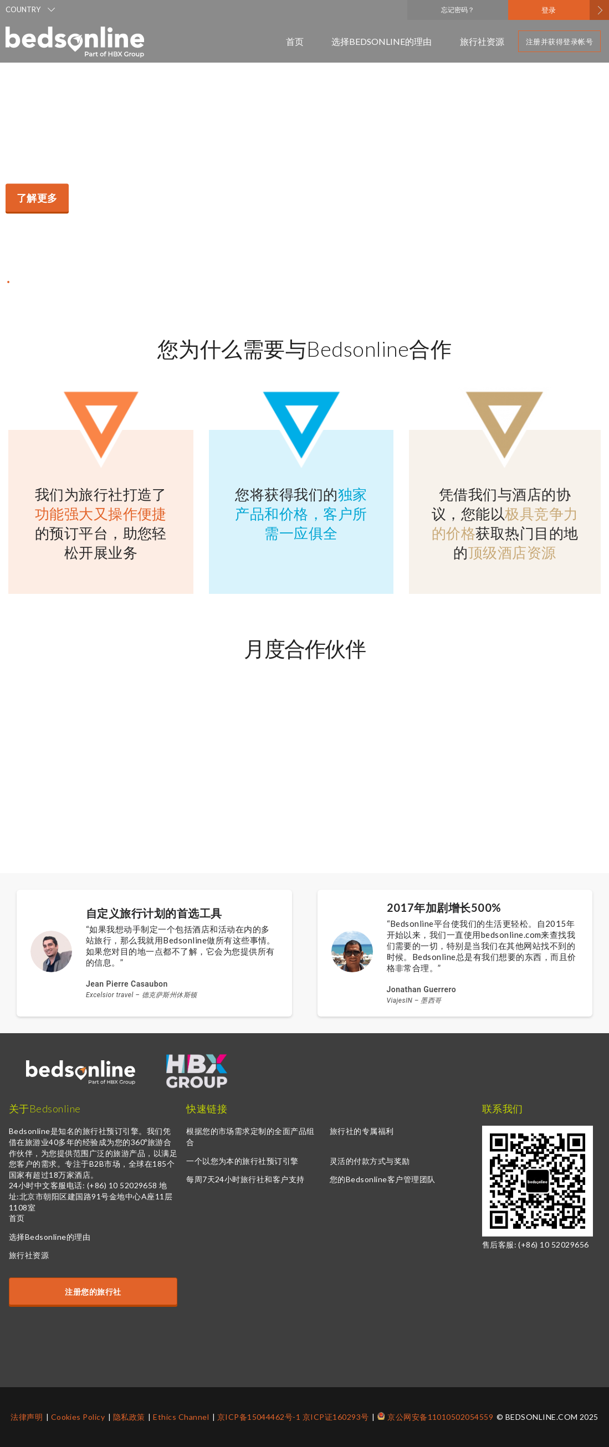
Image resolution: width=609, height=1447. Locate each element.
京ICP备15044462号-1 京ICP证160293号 (293, 1417)
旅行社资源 (482, 41)
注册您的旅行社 (93, 1291)
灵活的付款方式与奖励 (370, 1161)
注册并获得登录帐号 (559, 41)
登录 (548, 10)
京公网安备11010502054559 (440, 1417)
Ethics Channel (181, 1417)
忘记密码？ (457, 10)
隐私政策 (129, 1417)
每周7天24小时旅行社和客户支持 (245, 1179)
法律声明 (27, 1417)
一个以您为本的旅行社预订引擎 (242, 1161)
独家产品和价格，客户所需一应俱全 (301, 513)
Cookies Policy (78, 1417)
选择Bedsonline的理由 (381, 41)
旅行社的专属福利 (362, 1131)
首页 (295, 41)
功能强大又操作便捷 (101, 513)
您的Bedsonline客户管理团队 (383, 1179)
